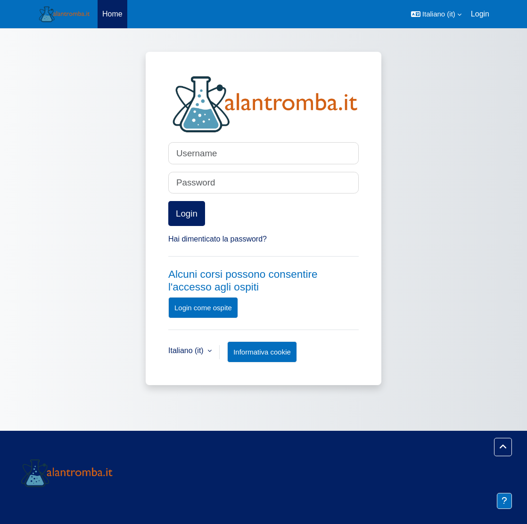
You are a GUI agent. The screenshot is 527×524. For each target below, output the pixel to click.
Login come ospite (203, 308)
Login (480, 14)
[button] (436, 14)
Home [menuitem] (112, 14)
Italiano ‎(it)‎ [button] (187, 351)
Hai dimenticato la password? (217, 239)
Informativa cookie (262, 352)
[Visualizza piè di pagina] (504, 501)
